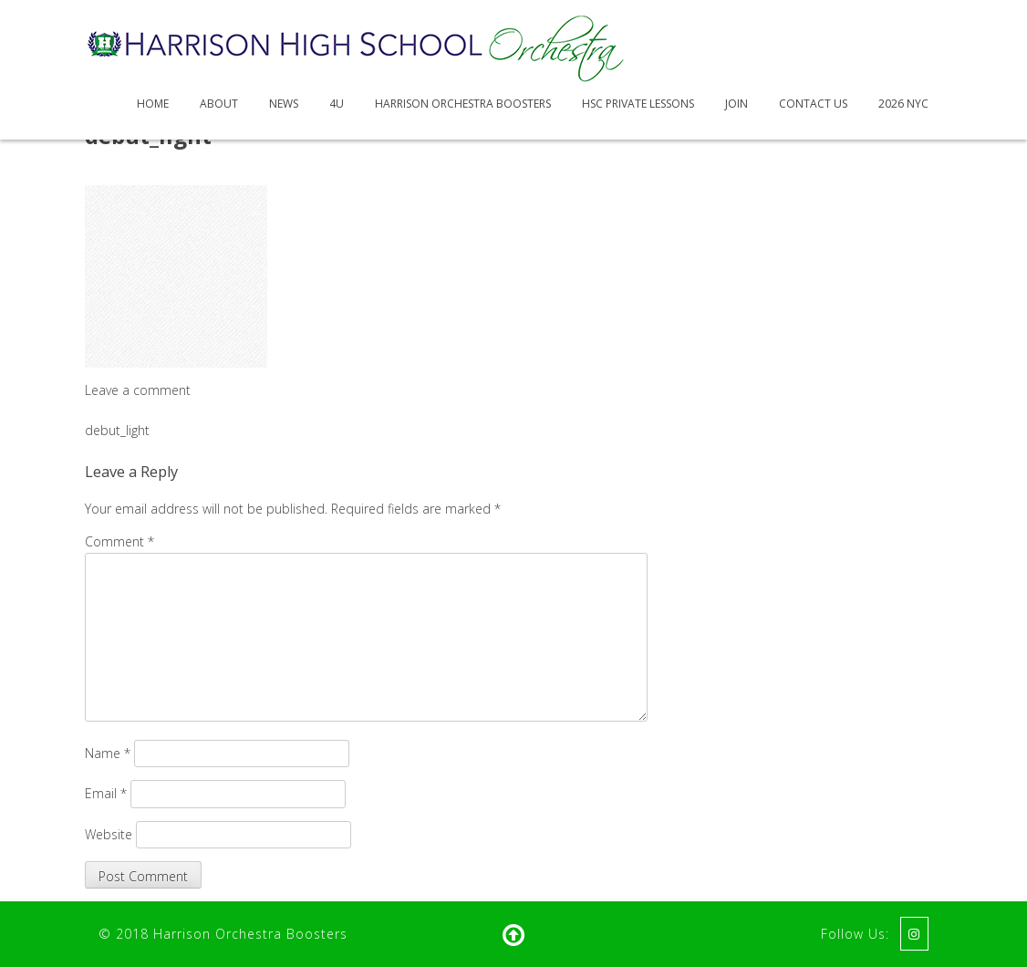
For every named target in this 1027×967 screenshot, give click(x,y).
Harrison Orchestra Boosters (463, 103)
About (219, 103)
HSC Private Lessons (638, 103)
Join (736, 103)
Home (153, 103)
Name (107, 753)
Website (108, 834)
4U (336, 103)
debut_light (117, 430)
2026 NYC (903, 103)
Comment (119, 541)
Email (106, 793)
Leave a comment (138, 390)
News (283, 103)
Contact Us (813, 103)
